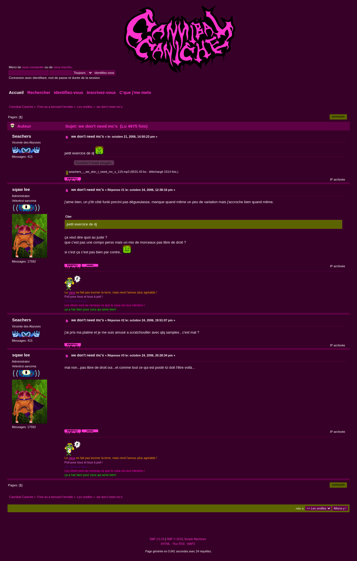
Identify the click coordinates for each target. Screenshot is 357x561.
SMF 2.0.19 (156, 539)
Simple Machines (195, 539)
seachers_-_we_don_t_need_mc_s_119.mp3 (98, 171)
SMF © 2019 (175, 539)
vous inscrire (63, 67)
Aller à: (300, 508)
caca (72, 292)
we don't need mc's (87, 136)
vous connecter (33, 67)
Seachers (21, 136)
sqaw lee (21, 189)
